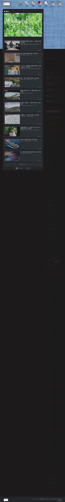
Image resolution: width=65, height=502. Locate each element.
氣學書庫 (49, 146)
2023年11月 (49, 322)
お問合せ (48, 208)
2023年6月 (49, 337)
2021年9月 (49, 401)
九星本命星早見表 (50, 109)
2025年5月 (49, 268)
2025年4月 (49, 271)
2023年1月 (49, 352)
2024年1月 (49, 316)
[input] (53, 65)
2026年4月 (49, 235)
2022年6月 (49, 373)
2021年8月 (49, 404)
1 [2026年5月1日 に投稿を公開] (55, 215)
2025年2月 (49, 277)
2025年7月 (49, 262)
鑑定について (49, 205)
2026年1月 (49, 244)
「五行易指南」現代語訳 (51, 89)
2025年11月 (49, 250)
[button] (60, 65)
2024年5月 (49, 304)
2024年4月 (49, 307)
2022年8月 (49, 367)
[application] (53, 19)
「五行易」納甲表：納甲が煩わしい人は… (53, 174)
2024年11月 (49, 286)
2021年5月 (49, 413)
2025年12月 (49, 247)
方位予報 (48, 121)
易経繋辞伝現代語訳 (51, 199)
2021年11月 (49, 395)
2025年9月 (49, 256)
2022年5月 (49, 376)
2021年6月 (49, 410)
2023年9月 (49, 328)
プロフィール (49, 140)
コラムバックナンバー (51, 100)
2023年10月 (49, 325)
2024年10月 (49, 289)
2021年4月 (49, 416)
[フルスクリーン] (60, 22)
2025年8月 (49, 259)
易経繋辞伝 (49, 127)
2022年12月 (49, 355)
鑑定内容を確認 (50, 136)
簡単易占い (49, 133)
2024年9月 (49, 292)
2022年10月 (49, 361)
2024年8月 (49, 295)
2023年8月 (49, 331)
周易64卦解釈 (49, 115)
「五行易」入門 (50, 86)
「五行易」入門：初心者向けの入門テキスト (53, 170)
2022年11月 (49, 358)
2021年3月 (49, 419)
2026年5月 (49, 232)
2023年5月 (49, 340)
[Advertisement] (53, 486)
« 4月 (46, 224)
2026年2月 (49, 241)
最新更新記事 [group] (50, 26)
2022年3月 (49, 382)
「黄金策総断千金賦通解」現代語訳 (53, 96)
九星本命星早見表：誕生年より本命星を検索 (53, 155)
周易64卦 (49, 193)
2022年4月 (49, 379)
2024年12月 (49, 283)
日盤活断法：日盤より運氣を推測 (53, 150)
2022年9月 (49, 364)
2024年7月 (49, 298)
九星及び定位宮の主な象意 (53, 163)
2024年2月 (49, 313)
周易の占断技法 (50, 118)
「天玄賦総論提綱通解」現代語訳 (53, 92)
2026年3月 (49, 238)
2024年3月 (49, 310)
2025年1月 (49, 280)
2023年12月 (49, 319)
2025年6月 (49, 265)
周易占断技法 (50, 196)
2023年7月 (49, 334)
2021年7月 (49, 407)
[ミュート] (58, 22)
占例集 (48, 202)
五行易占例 (49, 112)
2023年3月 (49, 346)
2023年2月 (49, 349)
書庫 (47, 130)
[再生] (46, 22)
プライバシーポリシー (51, 106)
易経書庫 (50, 166)
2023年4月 (49, 343)
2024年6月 (49, 301)
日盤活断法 (49, 124)
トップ (48, 103)
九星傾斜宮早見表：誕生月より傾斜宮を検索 (53, 159)
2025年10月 (49, 253)
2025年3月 (49, 274)
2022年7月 (49, 370)
